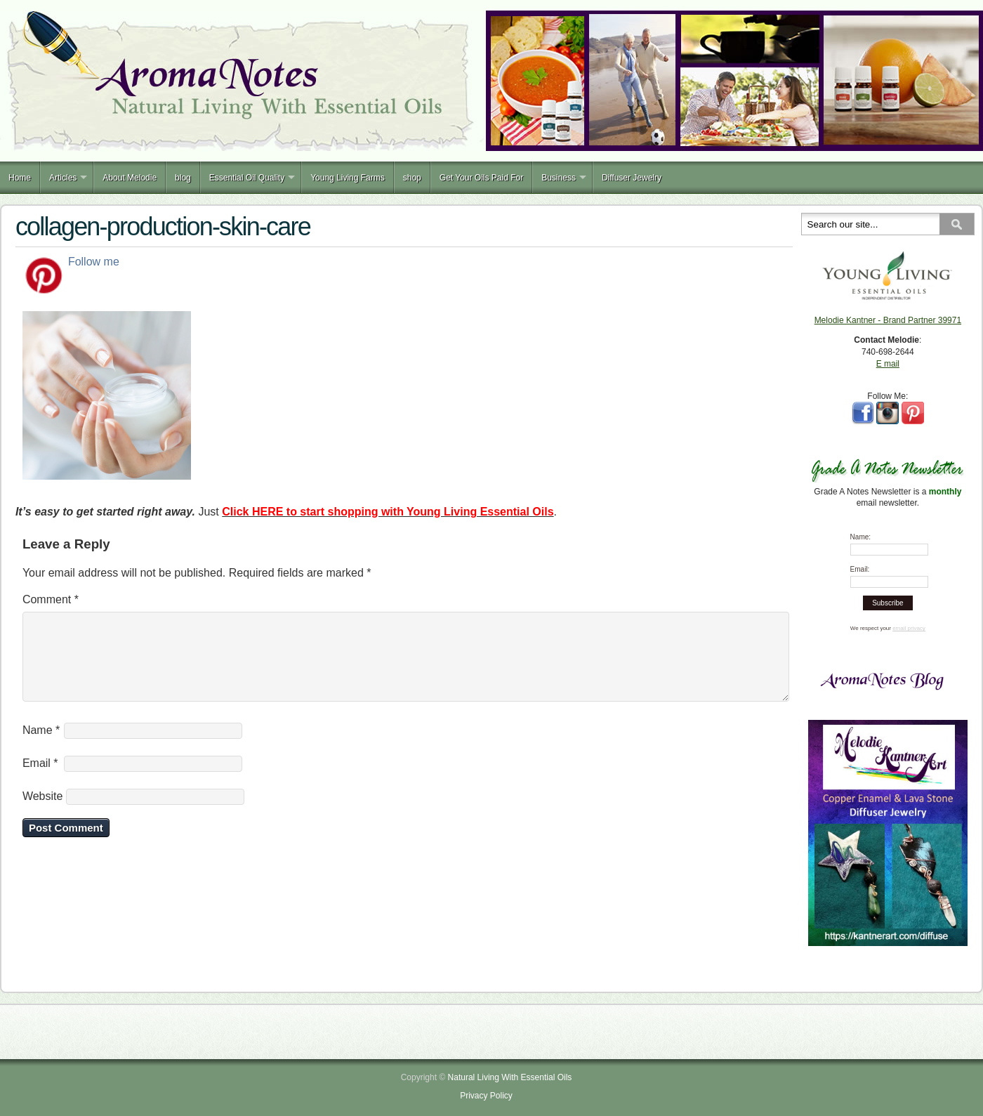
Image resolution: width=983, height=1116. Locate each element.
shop (412, 178)
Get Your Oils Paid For (481, 178)
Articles (63, 178)
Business (558, 178)
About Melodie (130, 178)
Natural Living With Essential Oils (510, 1077)
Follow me (93, 262)
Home (19, 178)
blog (183, 178)
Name (41, 747)
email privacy (908, 628)
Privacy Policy (486, 1096)
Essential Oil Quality (246, 178)
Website (42, 813)
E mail (887, 364)
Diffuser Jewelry (631, 178)
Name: (860, 537)
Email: (860, 569)
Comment (50, 599)
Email (40, 780)
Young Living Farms (347, 178)
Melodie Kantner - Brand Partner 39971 (887, 320)
